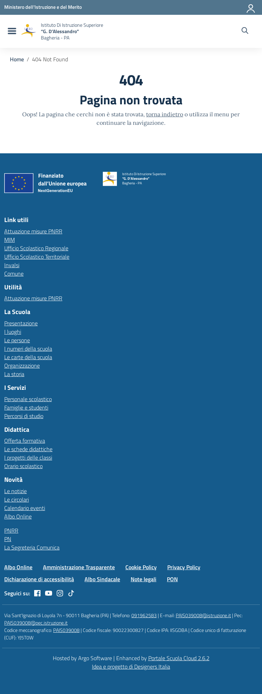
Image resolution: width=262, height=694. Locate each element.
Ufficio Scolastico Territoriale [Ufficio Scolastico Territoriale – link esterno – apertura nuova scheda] (36, 256)
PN (7, 539)
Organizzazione (22, 365)
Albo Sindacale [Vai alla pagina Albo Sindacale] (102, 579)
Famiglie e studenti (26, 407)
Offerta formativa (24, 440)
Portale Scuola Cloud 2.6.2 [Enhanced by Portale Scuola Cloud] (179, 658)
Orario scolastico (23, 466)
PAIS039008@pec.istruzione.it (36, 622)
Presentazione (21, 323)
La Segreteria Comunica (32, 547)
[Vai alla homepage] (28, 31)
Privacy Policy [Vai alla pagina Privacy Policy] (183, 567)
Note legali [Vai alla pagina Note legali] (143, 579)
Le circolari (16, 499)
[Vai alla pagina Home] (17, 59)
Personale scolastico (28, 399)
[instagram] (60, 593)
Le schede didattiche (28, 449)
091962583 (144, 615)
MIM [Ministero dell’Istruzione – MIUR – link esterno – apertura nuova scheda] (9, 239)
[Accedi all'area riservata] (251, 7)
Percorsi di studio (23, 416)
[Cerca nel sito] (245, 31)
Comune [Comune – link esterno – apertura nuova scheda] (14, 273)
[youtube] (48, 593)
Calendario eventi (24, 508)
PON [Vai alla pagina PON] (172, 579)
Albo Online (18, 516)
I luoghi (12, 331)
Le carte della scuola (28, 357)
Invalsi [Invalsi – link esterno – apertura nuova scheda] (11, 265)
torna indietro (164, 114)
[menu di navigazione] (11, 31)
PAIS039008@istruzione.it (203, 615)
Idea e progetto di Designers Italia (131, 666)
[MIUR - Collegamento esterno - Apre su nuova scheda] (43, 7)
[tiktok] (71, 593)
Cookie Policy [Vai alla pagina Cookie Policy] (141, 567)
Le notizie (15, 491)
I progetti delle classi (28, 457)
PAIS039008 (66, 630)
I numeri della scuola (28, 348)
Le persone (17, 340)
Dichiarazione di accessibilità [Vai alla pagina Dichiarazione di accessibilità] (39, 579)
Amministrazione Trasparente (79, 567)
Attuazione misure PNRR (33, 231)
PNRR (11, 530)
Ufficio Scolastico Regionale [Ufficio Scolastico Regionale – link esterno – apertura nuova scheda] (36, 248)
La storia (14, 374)
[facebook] (37, 593)
